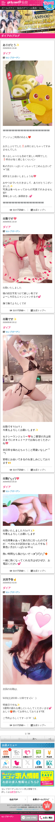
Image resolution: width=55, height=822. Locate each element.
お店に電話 (47, 818)
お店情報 (38, 763)
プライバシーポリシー (31, 809)
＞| (49, 739)
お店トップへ (39, 210)
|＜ (5, 739)
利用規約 (19, 809)
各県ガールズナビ (41, 799)
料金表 (49, 753)
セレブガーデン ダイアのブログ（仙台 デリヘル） (23, 5)
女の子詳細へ (19, 210)
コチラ (13, 792)
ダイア (7, 53)
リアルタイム (16, 763)
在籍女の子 (27, 753)
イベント (6, 763)
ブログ (38, 753)
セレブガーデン (13, 57)
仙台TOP (14, 799)
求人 (49, 763)
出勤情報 (6, 753)
